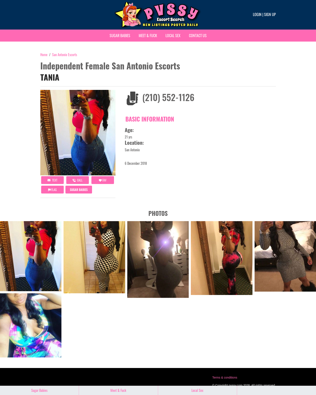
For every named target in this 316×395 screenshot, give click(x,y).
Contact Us (198, 35)
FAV (102, 180)
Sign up (270, 14)
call (78, 180)
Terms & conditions (224, 377)
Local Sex (172, 35)
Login (257, 14)
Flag (52, 189)
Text (52, 180)
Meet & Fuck (148, 35)
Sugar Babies (120, 35)
